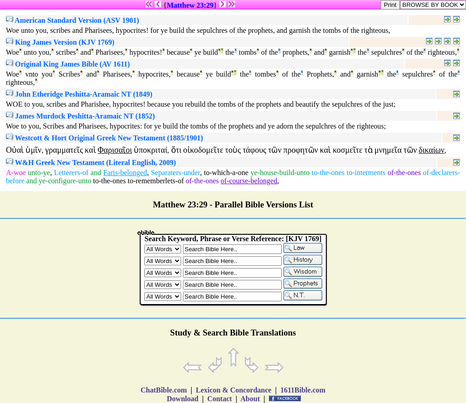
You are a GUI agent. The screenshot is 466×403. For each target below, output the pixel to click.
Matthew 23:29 (190, 5)
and (96, 172)
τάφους (254, 150)
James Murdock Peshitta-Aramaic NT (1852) (80, 116)
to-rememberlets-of (155, 181)
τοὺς (233, 150)
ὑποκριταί (150, 150)
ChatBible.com (164, 390)
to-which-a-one (226, 172)
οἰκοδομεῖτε (203, 150)
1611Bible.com (303, 390)
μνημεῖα (388, 150)
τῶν (274, 150)
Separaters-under (175, 172)
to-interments (366, 172)
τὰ (369, 150)
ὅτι (176, 150)
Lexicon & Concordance (233, 390)
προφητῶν (301, 150)
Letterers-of (71, 172)
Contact (219, 399)
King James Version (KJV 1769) (60, 42)
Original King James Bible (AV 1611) (68, 64)
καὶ (90, 150)
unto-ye (39, 172)
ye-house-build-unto (280, 172)
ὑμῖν (33, 150)
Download (182, 399)
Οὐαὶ (15, 150)
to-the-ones (328, 172)
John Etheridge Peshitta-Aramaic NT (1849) (79, 94)
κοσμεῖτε (347, 150)
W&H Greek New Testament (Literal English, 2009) (91, 162)
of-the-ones (404, 172)
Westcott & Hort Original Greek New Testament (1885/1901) (104, 138)
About (250, 399)
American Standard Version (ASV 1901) (72, 20)
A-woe (16, 172)
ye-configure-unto (65, 181)
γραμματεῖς (64, 150)
